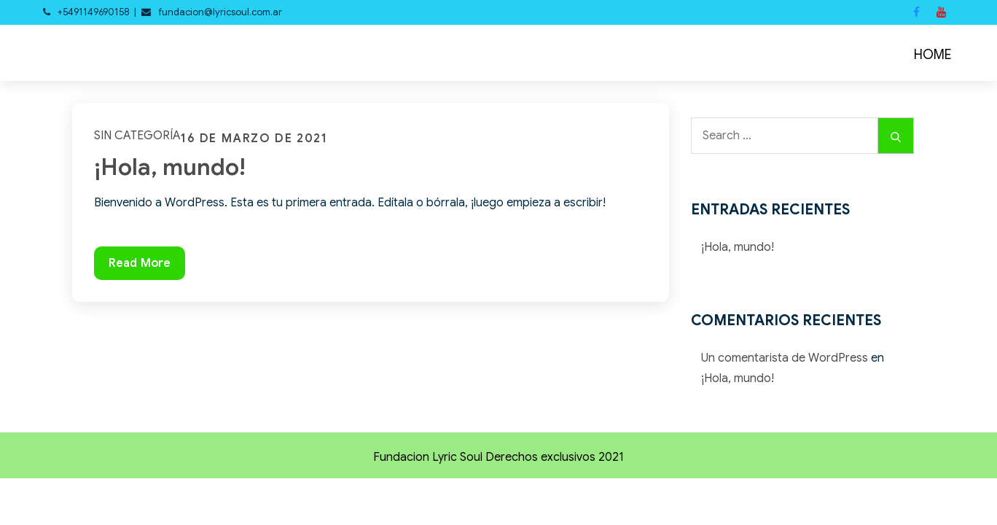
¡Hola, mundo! (170, 167)
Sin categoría (137, 135)
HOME (932, 55)
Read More (139, 266)
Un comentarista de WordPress (784, 358)
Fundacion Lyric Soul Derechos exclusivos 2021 (498, 457)
